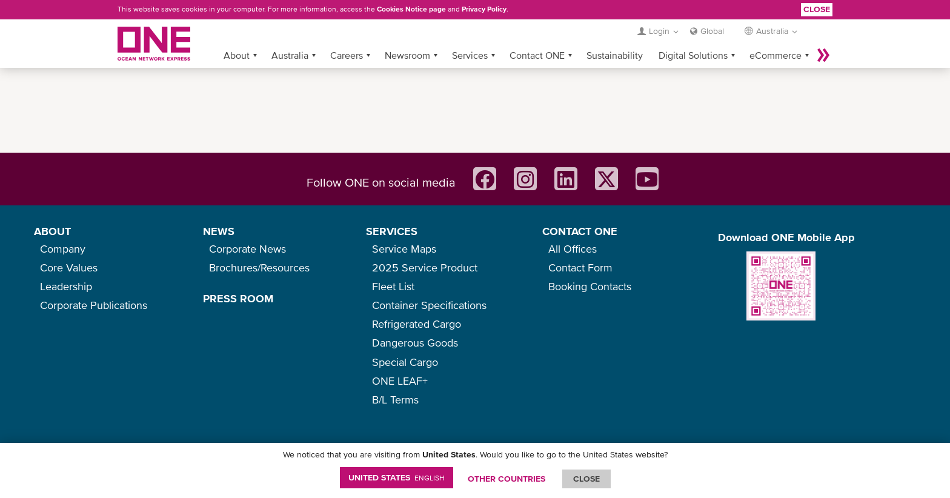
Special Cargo (405, 362)
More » (823, 55)
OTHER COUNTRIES (506, 478)
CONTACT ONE (579, 231)
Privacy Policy (484, 9)
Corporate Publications (93, 305)
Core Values (69, 267)
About (237, 55)
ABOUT (52, 231)
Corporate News (247, 248)
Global (712, 31)
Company (62, 248)
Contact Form (580, 267)
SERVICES (391, 231)
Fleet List (393, 286)
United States (396, 477)
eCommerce (775, 55)
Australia (289, 55)
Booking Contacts (589, 286)
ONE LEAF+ (400, 380)
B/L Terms (395, 399)
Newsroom (407, 55)
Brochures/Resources (259, 267)
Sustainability (614, 55)
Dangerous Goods (415, 342)
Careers (346, 55)
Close (816, 9)
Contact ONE (537, 55)
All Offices (572, 248)
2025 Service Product (424, 267)
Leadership (66, 286)
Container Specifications (429, 305)
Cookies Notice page (411, 9)
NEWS (218, 231)
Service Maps (404, 248)
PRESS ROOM (238, 298)
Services (470, 55)
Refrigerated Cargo (416, 323)
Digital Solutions (693, 55)
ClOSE (586, 478)
